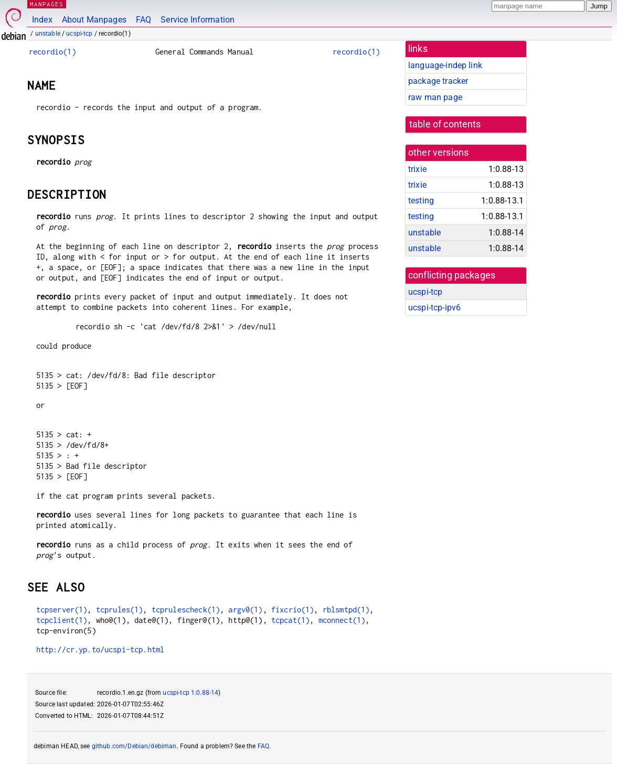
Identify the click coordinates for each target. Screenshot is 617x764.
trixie (417, 169)
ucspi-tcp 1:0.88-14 (190, 692)
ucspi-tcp (79, 33)
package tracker (438, 81)
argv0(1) (245, 609)
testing (421, 201)
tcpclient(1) (62, 620)
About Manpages (94, 20)
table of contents (445, 124)
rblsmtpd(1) (346, 609)
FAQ (143, 20)
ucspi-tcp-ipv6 (434, 308)
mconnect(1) (342, 620)
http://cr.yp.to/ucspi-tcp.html (100, 649)
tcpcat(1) (290, 620)
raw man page (435, 97)
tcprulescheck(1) (186, 609)
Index (42, 20)
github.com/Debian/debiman (134, 746)
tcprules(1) (119, 609)
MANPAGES (46, 4)
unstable (47, 33)
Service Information (198, 20)
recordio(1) (52, 51)
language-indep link (445, 65)
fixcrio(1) (292, 609)
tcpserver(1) (62, 609)
